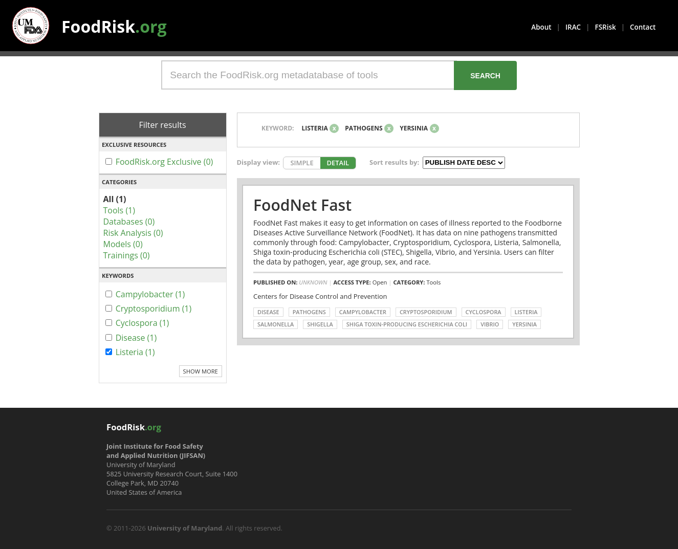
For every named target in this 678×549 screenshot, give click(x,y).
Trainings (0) (126, 255)
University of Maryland (184, 528)
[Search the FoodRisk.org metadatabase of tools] (309, 75)
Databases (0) (129, 221)
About (541, 27)
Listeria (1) (135, 352)
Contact (642, 27)
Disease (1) (136, 337)
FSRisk (605, 27)
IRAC (573, 27)
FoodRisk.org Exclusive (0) (164, 161)
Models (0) (123, 244)
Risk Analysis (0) (133, 232)
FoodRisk (114, 26)
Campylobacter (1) (150, 294)
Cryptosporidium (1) (154, 308)
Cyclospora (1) (142, 322)
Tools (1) (119, 210)
